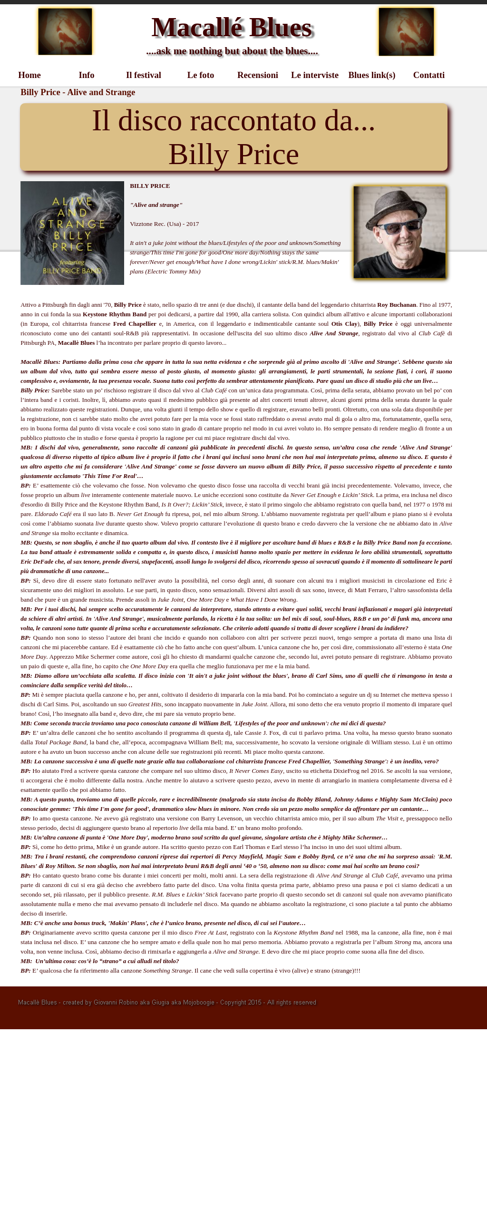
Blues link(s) (371, 75)
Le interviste (315, 75)
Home (29, 75)
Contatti (429, 75)
